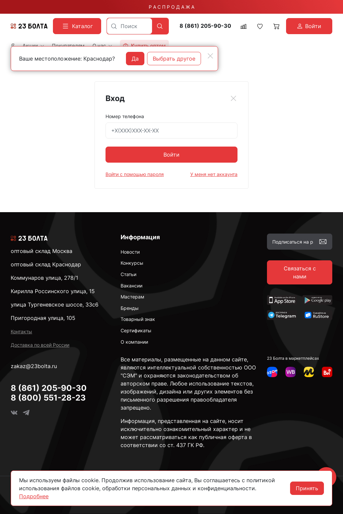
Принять (307, 488)
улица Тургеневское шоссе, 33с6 (54, 304)
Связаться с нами (300, 272)
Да (135, 58)
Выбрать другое (174, 58)
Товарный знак (138, 319)
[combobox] (129, 26)
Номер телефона (125, 116)
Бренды (130, 308)
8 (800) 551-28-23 (48, 398)
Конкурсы (132, 263)
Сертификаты (136, 330)
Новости (130, 252)
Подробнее (34, 496)
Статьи (128, 274)
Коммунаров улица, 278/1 (44, 277)
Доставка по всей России (40, 345)
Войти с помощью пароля (135, 174)
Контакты (21, 331)
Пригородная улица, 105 (43, 318)
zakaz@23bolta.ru (34, 366)
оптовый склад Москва (41, 251)
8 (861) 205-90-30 (205, 26)
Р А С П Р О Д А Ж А (171, 7)
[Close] (233, 98)
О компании (134, 342)
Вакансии (131, 285)
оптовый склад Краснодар (46, 264)
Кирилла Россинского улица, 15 (53, 291)
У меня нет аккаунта (213, 174)
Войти (171, 154)
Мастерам (132, 296)
